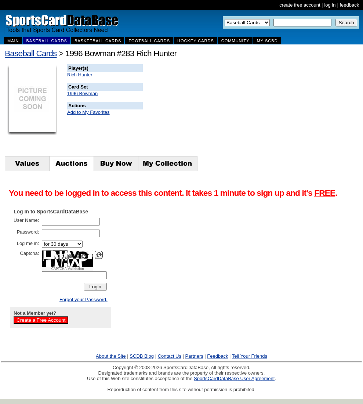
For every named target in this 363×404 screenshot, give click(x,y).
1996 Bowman (82, 93)
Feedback (217, 356)
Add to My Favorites (88, 112)
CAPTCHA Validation (67, 269)
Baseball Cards (31, 53)
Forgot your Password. (83, 299)
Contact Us (169, 356)
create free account (299, 5)
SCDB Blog (142, 356)
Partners (194, 356)
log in (329, 5)
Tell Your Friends (249, 356)
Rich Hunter (79, 74)
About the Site (111, 356)
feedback (349, 5)
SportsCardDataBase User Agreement (234, 378)
